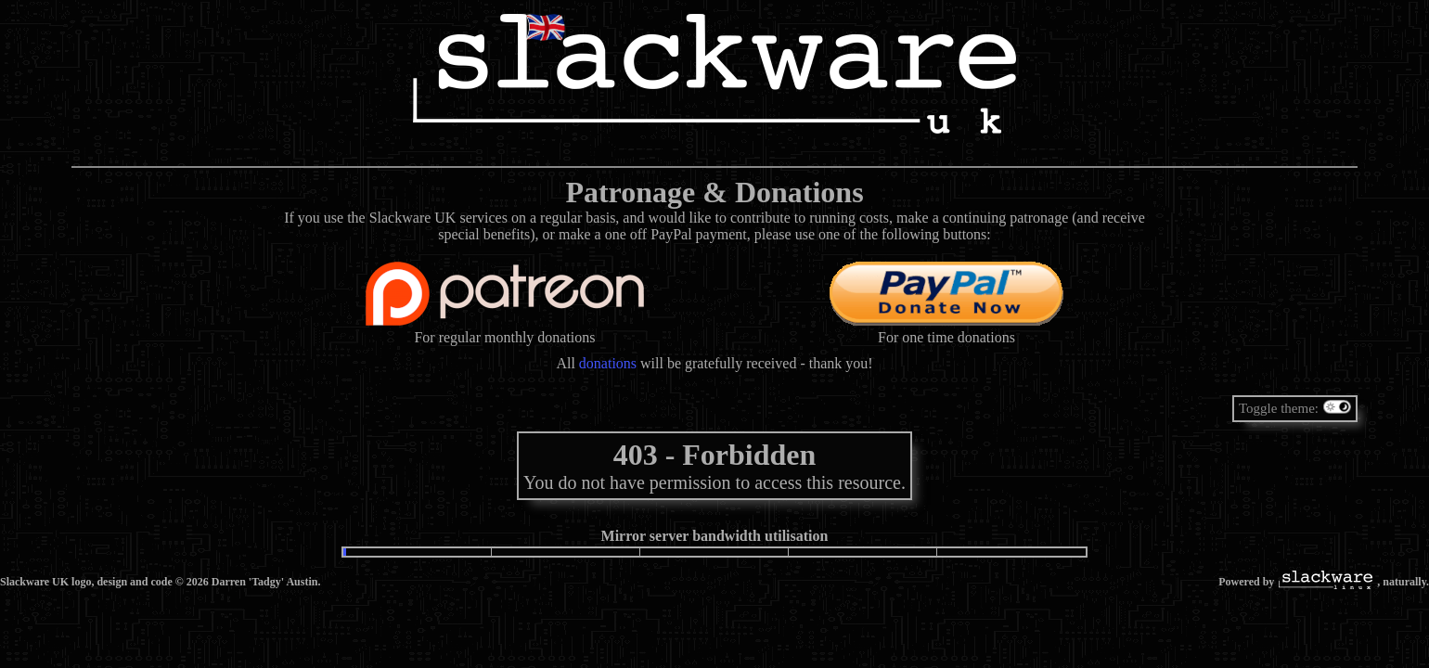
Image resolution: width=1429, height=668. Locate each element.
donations (608, 363)
